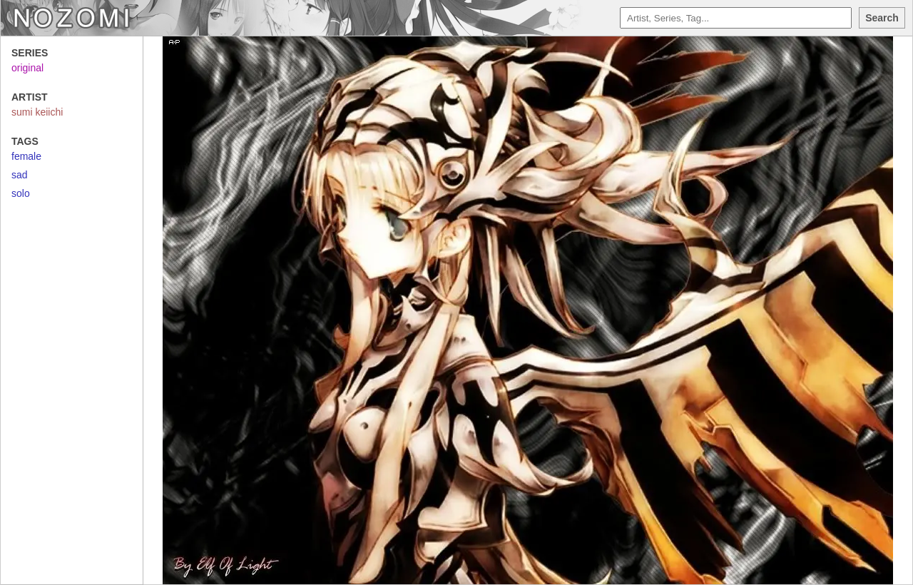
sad (19, 174)
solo (20, 193)
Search (882, 18)
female (26, 156)
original (27, 67)
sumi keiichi (37, 112)
